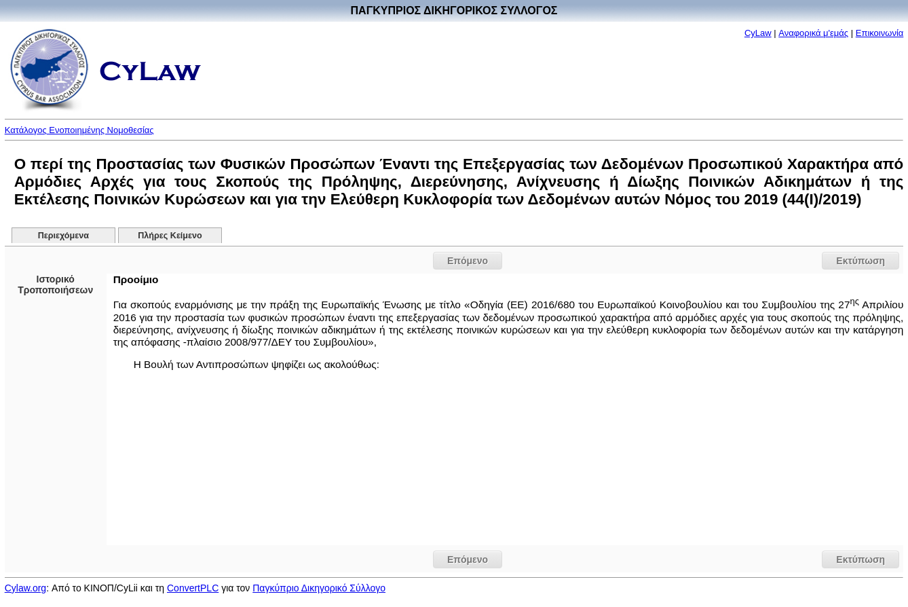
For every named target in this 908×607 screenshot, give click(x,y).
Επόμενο (467, 260)
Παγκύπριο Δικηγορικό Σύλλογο (318, 588)
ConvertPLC (193, 588)
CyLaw (758, 33)
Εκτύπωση (860, 260)
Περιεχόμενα (63, 235)
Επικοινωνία (880, 33)
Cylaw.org (25, 588)
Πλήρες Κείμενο (170, 235)
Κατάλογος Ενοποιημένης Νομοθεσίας (79, 130)
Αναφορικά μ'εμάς (813, 33)
